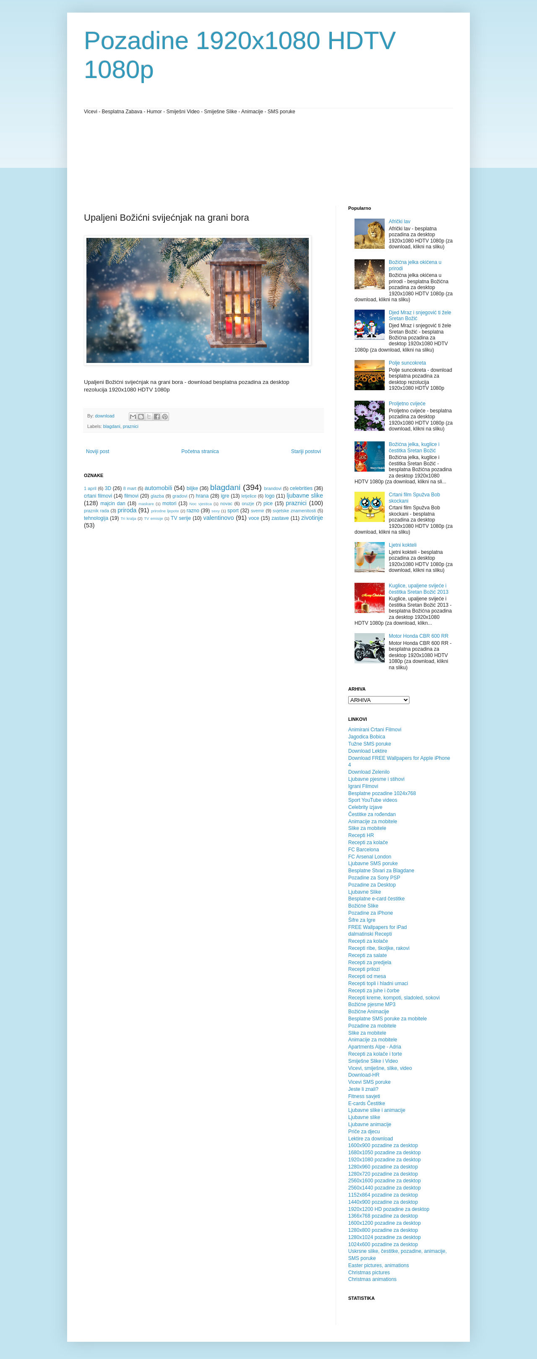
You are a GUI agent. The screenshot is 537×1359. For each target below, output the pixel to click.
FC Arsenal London (369, 857)
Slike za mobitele (367, 828)
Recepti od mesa (367, 976)
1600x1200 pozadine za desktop (384, 1223)
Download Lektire (367, 751)
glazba (157, 495)
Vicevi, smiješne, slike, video (380, 1068)
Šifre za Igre (361, 920)
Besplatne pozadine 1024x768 (382, 793)
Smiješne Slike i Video (373, 1061)
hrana (202, 496)
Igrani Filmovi (363, 786)
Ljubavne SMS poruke (373, 863)
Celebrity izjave (365, 807)
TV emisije (153, 518)
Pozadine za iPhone (370, 913)
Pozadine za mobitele (372, 1026)
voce (253, 518)
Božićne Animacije (368, 1012)
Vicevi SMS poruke (369, 1082)
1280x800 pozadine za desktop (383, 1230)
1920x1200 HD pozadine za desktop (388, 1209)
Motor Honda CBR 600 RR (418, 636)
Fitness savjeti (364, 1096)
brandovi (273, 488)
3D (108, 488)
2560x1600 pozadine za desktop (384, 1181)
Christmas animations (372, 1279)
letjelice (248, 495)
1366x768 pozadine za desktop (383, 1216)
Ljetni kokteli (403, 545)
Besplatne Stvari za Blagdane (381, 871)
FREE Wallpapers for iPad (377, 927)
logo (270, 496)
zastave (280, 518)
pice (268, 503)
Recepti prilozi (364, 969)
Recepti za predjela (369, 962)
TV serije (181, 518)
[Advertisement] (121, 159)
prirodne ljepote (165, 511)
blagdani (111, 426)
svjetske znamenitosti (294, 510)
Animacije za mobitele (372, 821)
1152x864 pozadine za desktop (383, 1195)
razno (193, 511)
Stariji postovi (306, 451)
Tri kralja (128, 518)
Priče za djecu (364, 1132)
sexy (215, 511)
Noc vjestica (201, 503)
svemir (257, 510)
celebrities (301, 488)
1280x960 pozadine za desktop (383, 1167)
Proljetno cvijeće (407, 404)
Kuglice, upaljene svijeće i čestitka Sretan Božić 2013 (418, 589)
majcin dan (112, 503)
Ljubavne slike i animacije (376, 1110)
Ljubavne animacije (369, 1124)
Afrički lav (399, 221)
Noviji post (97, 451)
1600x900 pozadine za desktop (383, 1145)
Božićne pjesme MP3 (372, 1004)
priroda (126, 510)
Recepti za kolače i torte (375, 1054)
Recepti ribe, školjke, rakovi (378, 948)
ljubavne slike (305, 495)
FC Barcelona (363, 850)
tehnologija (96, 518)
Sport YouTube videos (372, 800)
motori (169, 503)
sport (233, 511)
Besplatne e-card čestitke (376, 899)
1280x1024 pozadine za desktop (384, 1237)
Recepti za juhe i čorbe (373, 991)
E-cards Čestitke (366, 1103)
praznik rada (96, 510)
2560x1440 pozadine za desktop (384, 1188)
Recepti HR (361, 835)
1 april (90, 488)
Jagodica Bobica (366, 737)
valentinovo (218, 517)
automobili (158, 488)
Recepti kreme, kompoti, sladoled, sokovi (394, 998)
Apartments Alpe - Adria (374, 1047)
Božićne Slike (363, 906)
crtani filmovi (98, 496)
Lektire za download (370, 1139)
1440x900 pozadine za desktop (383, 1202)
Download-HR (364, 1075)
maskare (146, 503)
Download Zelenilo (369, 772)
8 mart (129, 488)
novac (226, 503)
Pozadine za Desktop (372, 885)
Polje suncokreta (407, 363)
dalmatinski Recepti (370, 934)
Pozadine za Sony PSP (374, 878)
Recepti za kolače (368, 842)
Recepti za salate (367, 955)
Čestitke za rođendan (372, 814)
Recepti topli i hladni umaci (378, 983)
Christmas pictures (369, 1273)
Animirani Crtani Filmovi (374, 730)
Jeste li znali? (363, 1089)
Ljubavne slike (364, 1117)
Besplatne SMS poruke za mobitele (387, 1019)
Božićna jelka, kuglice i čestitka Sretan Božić (414, 447)
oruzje (248, 503)
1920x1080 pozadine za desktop (384, 1160)
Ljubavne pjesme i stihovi (376, 779)
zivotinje (312, 517)
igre (225, 496)
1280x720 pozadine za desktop (383, 1174)
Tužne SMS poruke (369, 744)
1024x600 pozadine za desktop (383, 1244)
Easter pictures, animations (378, 1265)
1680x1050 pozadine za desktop (384, 1153)
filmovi (131, 496)
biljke (192, 488)
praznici (130, 426)
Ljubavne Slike (364, 892)
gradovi (179, 495)
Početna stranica (200, 451)
